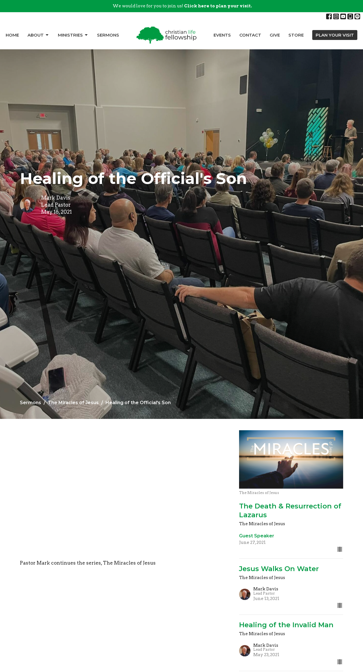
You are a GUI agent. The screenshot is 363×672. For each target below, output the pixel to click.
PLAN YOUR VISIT (335, 35)
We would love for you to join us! (182, 6)
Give (275, 35)
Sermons (108, 35)
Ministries (73, 35)
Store (296, 35)
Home (12, 35)
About (38, 35)
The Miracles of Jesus (73, 402)
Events (222, 35)
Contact (250, 35)
